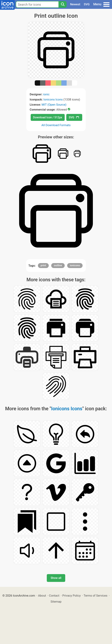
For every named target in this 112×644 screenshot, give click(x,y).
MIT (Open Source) (54, 104)
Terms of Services (95, 595)
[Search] (62, 4)
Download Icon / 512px (47, 117)
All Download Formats (56, 125)
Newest (75, 4)
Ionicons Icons (53, 99)
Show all (56, 578)
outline (58, 265)
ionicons (75, 265)
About (42, 595)
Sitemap (56, 601)
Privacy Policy (71, 595)
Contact (54, 595)
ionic (46, 94)
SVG (87, 4)
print (43, 265)
